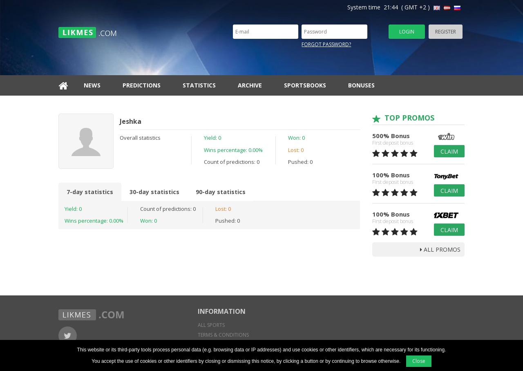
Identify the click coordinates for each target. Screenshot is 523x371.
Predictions (142, 85)
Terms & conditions (223, 334)
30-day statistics (154, 192)
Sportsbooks (305, 85)
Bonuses (361, 85)
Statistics (199, 85)
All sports (211, 325)
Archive (250, 85)
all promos (440, 249)
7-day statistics (90, 192)
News (92, 85)
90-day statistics (221, 192)
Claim (449, 151)
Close (418, 361)
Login (406, 31)
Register (445, 31)
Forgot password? (326, 44)
